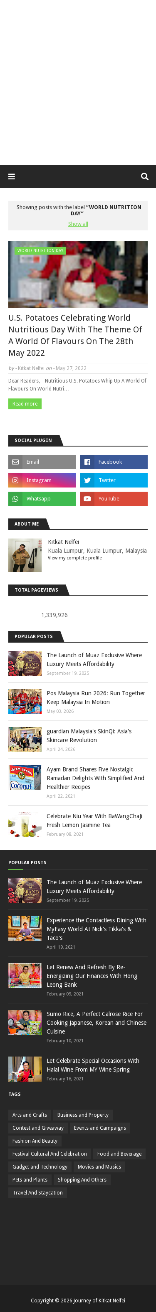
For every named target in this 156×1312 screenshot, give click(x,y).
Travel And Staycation (37, 1193)
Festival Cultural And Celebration (49, 1154)
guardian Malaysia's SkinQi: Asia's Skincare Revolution (89, 735)
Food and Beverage (119, 1154)
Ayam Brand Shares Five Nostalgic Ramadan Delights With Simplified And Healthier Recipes (95, 778)
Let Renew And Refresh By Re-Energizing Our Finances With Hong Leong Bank (92, 976)
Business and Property (83, 1115)
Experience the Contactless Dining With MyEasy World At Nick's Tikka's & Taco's (96, 929)
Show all (78, 224)
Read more (24, 404)
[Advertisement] (78, 82)
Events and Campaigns (100, 1128)
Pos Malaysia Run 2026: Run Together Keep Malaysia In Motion (96, 697)
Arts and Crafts (29, 1115)
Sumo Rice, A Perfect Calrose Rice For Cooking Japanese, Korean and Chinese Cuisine (96, 1023)
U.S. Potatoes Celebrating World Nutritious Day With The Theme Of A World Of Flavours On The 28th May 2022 (75, 335)
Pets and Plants (29, 1180)
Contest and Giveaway (38, 1128)
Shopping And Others (82, 1180)
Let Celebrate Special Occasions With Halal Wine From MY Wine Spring (93, 1065)
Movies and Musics (99, 1167)
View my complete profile (75, 558)
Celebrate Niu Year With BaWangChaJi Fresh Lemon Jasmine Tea (94, 820)
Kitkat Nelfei (31, 368)
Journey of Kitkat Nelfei (99, 1301)
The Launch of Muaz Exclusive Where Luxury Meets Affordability (94, 659)
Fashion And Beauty (34, 1141)
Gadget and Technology (39, 1167)
